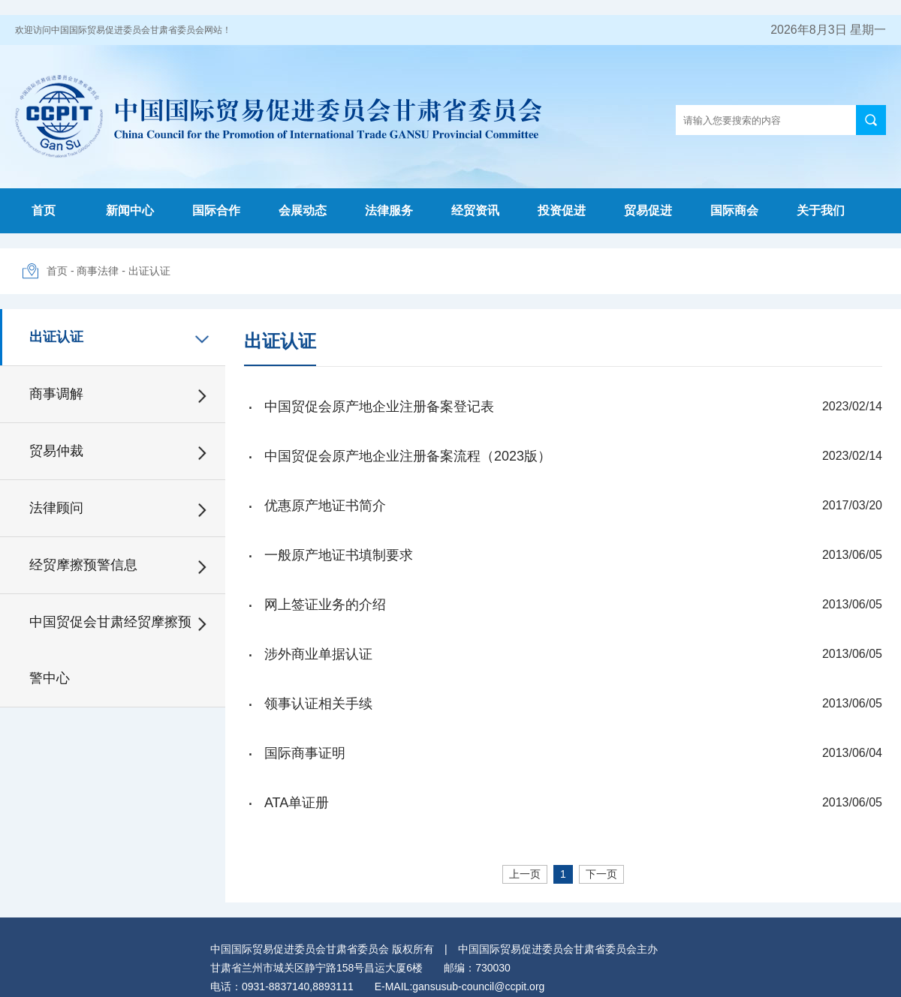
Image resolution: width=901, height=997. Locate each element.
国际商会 (734, 210)
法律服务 (389, 210)
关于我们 (821, 210)
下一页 (601, 874)
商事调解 (56, 393)
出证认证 (149, 271)
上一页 (525, 874)
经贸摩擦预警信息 (83, 564)
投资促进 (562, 210)
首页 (44, 210)
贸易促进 (648, 210)
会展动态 (303, 210)
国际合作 (216, 210)
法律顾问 (56, 507)
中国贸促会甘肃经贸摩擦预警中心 (110, 650)
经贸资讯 (475, 210)
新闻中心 (130, 210)
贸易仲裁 (56, 450)
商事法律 (98, 271)
